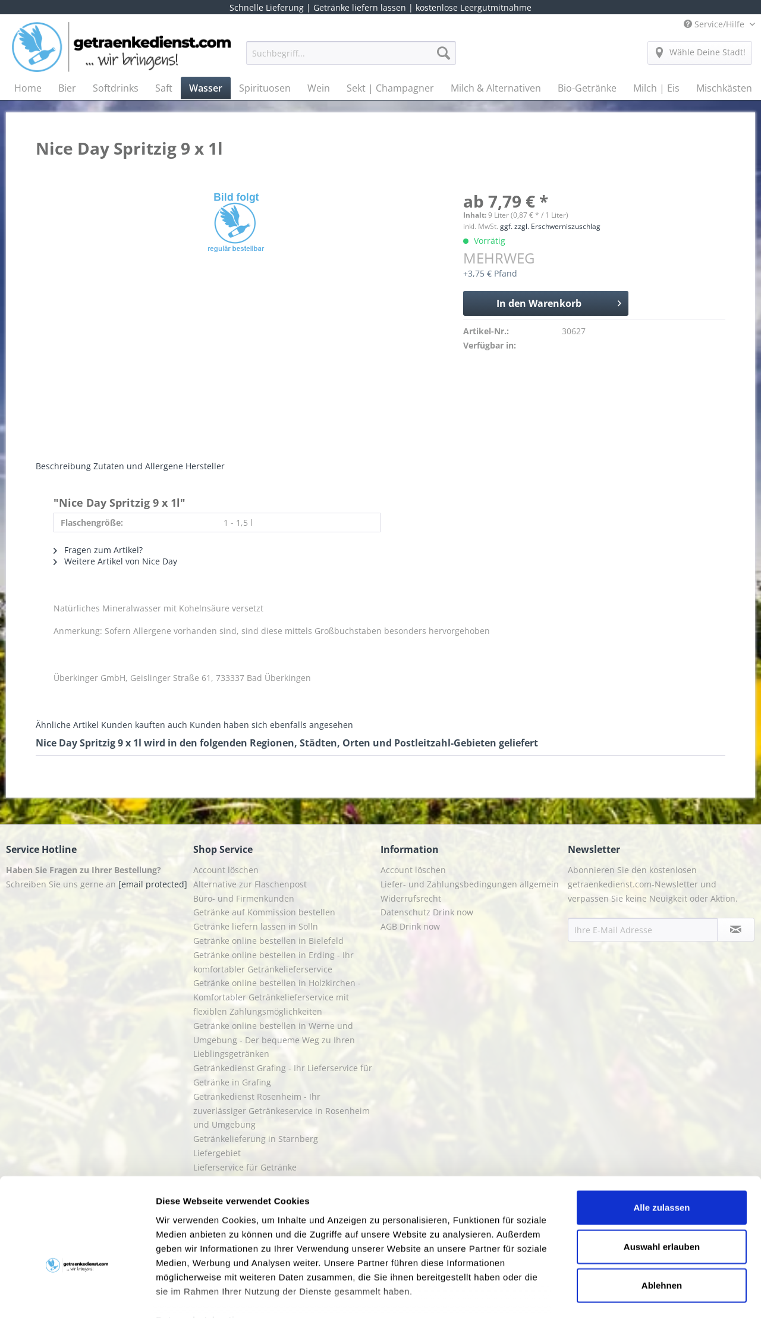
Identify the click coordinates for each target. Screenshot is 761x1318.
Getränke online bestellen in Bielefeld (268, 940)
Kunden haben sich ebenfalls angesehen (271, 724)
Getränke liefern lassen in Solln (255, 926)
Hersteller (205, 466)
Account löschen (226, 869)
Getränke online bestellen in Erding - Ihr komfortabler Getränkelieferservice (273, 962)
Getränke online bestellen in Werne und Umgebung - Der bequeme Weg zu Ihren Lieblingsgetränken (274, 1040)
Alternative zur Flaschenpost (250, 884)
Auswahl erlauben (662, 1175)
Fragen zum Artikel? (98, 550)
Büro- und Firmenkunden (243, 898)
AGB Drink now (410, 926)
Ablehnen (661, 1214)
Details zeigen (632, 1294)
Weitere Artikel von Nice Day (115, 561)
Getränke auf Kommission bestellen (264, 912)
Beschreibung (63, 466)
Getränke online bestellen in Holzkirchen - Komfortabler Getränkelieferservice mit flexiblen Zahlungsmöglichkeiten (277, 997)
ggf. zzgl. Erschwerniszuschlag (550, 226)
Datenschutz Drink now (426, 912)
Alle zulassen (661, 1136)
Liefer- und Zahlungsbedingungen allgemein (469, 884)
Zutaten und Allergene (138, 466)
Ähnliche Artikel (67, 724)
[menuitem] (351, 58)
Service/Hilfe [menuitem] (715, 24)
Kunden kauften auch (144, 724)
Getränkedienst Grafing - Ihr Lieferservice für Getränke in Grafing (282, 1075)
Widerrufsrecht (410, 898)
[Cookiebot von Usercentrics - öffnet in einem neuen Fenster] (77, 1295)
